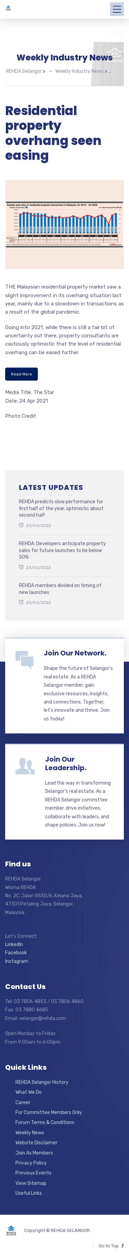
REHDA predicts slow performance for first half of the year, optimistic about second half (61, 507)
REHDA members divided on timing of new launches (60, 587)
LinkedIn (14, 943)
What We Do (28, 1091)
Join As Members (34, 1152)
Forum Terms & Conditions (44, 1121)
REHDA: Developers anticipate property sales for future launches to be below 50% (62, 549)
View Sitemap (30, 1182)
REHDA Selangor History (41, 1081)
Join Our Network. (75, 652)
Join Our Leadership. (65, 762)
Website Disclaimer (36, 1141)
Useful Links (28, 1192)
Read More (21, 372)
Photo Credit (20, 415)
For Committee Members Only (48, 1111)
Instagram (16, 960)
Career (22, 1101)
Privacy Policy (31, 1162)
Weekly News (29, 1131)
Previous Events (33, 1172)
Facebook (16, 952)
